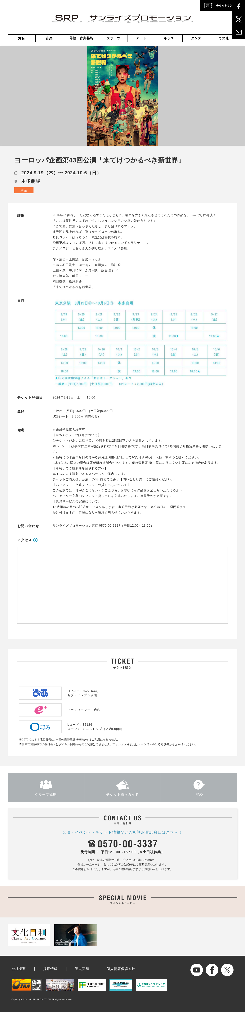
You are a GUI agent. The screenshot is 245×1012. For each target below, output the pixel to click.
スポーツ (113, 38)
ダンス (196, 38)
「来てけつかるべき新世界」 (74, 287)
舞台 (21, 38)
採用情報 (50, 969)
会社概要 (18, 969)
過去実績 (82, 969)
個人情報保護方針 (121, 969)
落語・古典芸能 (81, 38)
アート (141, 38)
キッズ (169, 38)
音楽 (49, 38)
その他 (223, 38)
